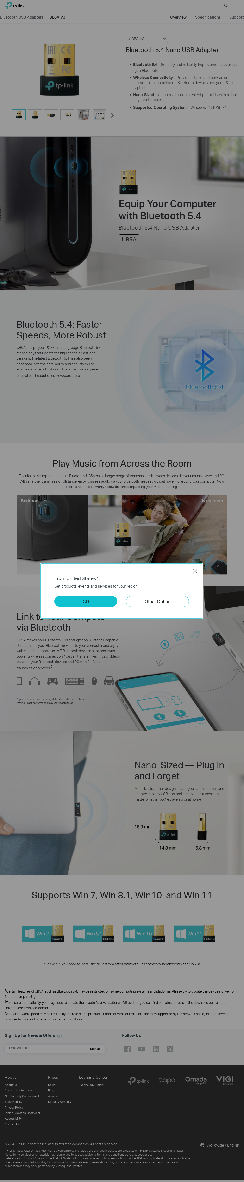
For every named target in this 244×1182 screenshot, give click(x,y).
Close (195, 571)
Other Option (157, 601)
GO (86, 601)
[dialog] (122, 591)
